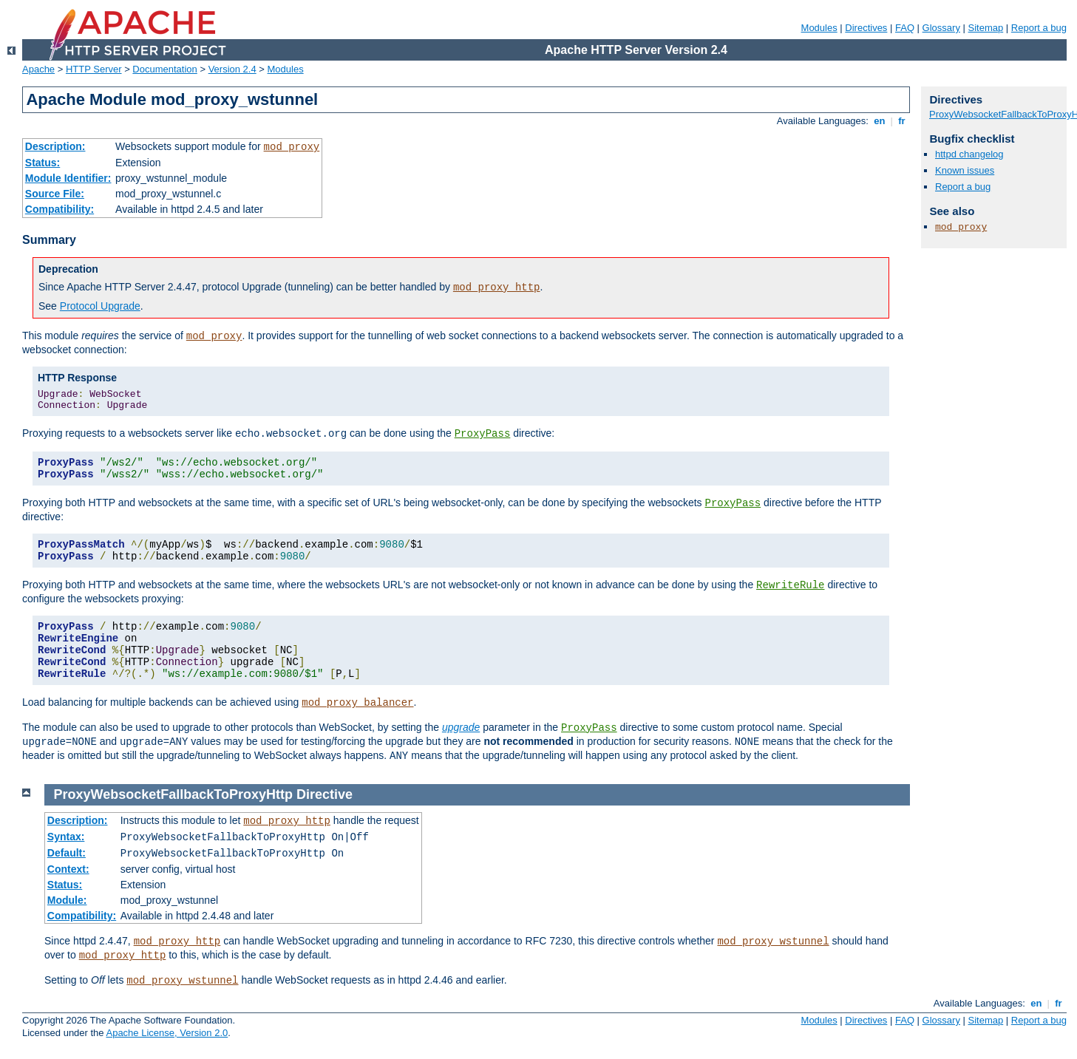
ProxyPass (483, 434)
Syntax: (66, 836)
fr (902, 120)
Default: (66, 853)
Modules (819, 27)
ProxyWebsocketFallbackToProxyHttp (173, 794)
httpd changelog (969, 154)
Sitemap (986, 27)
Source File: (54, 194)
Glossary (941, 27)
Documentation (164, 69)
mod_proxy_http (496, 287)
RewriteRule (790, 585)
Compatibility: (59, 209)
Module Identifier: (68, 178)
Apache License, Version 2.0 (167, 1032)
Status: (42, 162)
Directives (866, 27)
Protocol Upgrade (100, 306)
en (880, 120)
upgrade (461, 727)
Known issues (964, 170)
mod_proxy (292, 147)
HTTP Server (94, 69)
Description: (55, 146)
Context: (68, 869)
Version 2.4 (232, 69)
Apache (38, 69)
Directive (324, 794)
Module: (67, 900)
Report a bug (1039, 27)
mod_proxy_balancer (357, 703)
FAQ (904, 27)
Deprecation (68, 269)
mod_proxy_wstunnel (773, 941)
